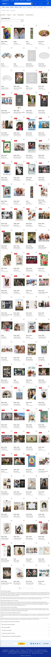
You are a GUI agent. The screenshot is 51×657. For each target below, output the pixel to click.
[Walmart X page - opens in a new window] (33, 643)
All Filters (3, 15)
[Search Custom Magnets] (11, 20)
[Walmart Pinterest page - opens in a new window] (35, 643)
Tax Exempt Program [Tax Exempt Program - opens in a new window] (16, 651)
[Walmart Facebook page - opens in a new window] (31, 643)
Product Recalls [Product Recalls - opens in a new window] (4, 651)
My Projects (17, 0)
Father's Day (16, 7)
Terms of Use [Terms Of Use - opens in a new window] (31, 651)
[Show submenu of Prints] (25, 7)
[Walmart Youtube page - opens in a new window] (37, 643)
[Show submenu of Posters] (36, 7)
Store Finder (12, 0)
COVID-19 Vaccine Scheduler (42, 650)
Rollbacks (3, 7)
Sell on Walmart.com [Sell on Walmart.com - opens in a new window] (29, 650)
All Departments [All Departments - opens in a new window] (6, 650)
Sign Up (21, 643)
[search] (22, 20)
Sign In (47, 0)
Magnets (7, 10)
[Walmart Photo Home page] (7, 4)
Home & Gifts (3, 10)
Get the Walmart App (24, 651)
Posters (35, 7)
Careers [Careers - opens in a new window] (17, 650)
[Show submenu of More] (46, 7)
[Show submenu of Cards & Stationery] (32, 7)
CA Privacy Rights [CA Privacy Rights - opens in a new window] (45, 651)
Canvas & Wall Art (40, 7)
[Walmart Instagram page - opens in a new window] (39, 643)
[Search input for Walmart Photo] (22, 4)
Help (35, 3)
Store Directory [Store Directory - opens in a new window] (12, 650)
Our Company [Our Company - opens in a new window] (22, 650)
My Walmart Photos (22, 0)
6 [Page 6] (30, 588)
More (45, 7)
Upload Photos (28, 0)
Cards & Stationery (29, 7)
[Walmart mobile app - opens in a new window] (46, 643)
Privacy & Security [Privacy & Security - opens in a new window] (38, 651)
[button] (7, 26)
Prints (24, 7)
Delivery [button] (9, 14)
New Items (7, 7)
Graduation (12, 7)
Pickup (20, 7)
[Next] (32, 588)
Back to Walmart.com (5, 0)
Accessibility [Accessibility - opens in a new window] (10, 651)
